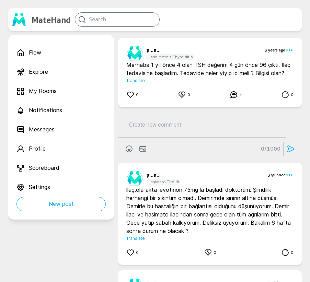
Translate (135, 80)
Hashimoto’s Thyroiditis (170, 57)
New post (61, 204)
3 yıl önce (276, 175)
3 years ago (275, 50)
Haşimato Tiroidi (163, 181)
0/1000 (270, 148)
